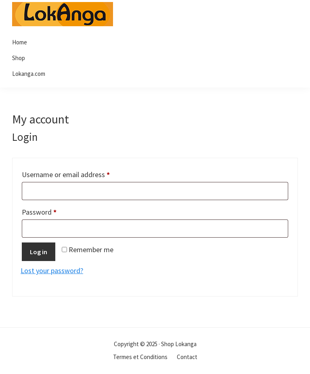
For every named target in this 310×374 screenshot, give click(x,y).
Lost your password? (52, 270)
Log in (38, 252)
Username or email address (79, 173)
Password (53, 211)
